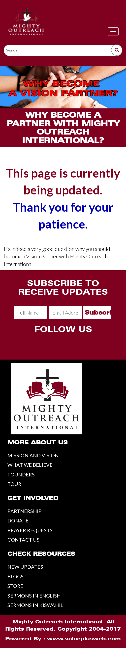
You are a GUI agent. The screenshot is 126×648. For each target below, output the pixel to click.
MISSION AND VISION (33, 455)
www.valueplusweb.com (84, 639)
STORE (15, 586)
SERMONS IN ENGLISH (34, 596)
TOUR (14, 484)
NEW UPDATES (25, 567)
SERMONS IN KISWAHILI (36, 605)
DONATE (18, 520)
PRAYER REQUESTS (30, 530)
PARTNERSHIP (24, 511)
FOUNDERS (21, 474)
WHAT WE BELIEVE (30, 465)
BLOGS (15, 576)
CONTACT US (23, 540)
